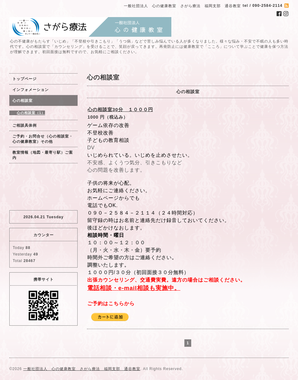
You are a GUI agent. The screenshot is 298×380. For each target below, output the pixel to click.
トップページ (24, 79)
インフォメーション (30, 90)
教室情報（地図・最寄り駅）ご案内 (42, 155)
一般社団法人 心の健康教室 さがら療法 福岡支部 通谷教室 (81, 369)
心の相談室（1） (31, 113)
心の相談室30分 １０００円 (120, 109)
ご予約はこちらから (111, 303)
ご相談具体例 (24, 125)
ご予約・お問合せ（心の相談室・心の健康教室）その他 (42, 139)
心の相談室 (22, 100)
